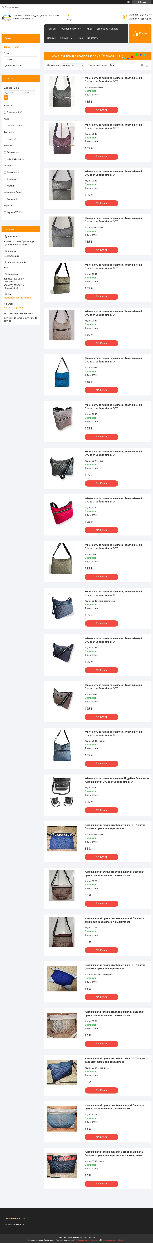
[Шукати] (68, 15)
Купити (103, 110)
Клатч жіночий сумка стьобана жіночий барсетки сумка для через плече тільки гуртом (114, 873)
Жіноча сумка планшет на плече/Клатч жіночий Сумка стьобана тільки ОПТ (113, 80)
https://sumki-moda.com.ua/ (18, 298)
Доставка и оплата (107, 28)
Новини (64, 38)
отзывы (51, 38)
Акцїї (90, 28)
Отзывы (8, 59)
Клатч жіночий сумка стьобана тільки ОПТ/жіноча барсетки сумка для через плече (115, 967)
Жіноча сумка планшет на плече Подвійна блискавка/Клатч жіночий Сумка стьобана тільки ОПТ (117, 780)
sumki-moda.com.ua (14, 1224)
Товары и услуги (69, 28)
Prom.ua (91, 1237)
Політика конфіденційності (113, 1240)
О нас (80, 38)
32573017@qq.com (13, 307)
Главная (51, 28)
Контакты (92, 38)
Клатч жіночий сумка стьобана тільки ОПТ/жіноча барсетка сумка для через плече (115, 827)
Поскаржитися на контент (88, 1240)
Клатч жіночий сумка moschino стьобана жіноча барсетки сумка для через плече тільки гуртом (114, 1153)
